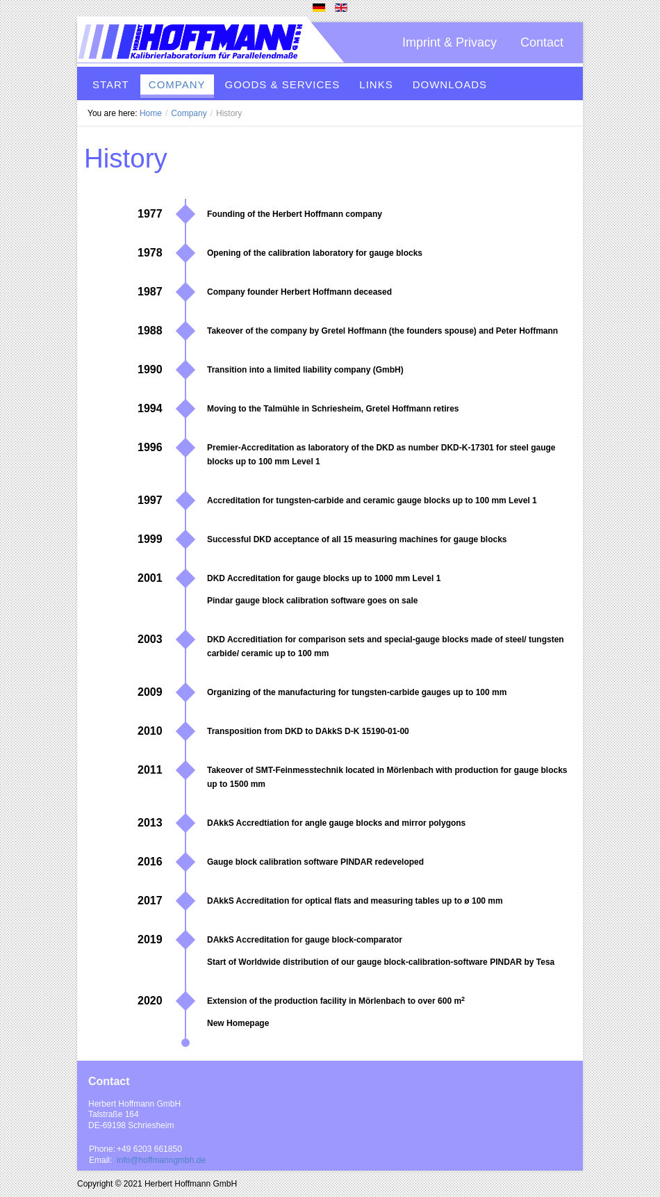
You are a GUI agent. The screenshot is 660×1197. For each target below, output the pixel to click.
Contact (541, 42)
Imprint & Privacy (449, 42)
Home (151, 113)
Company (188, 113)
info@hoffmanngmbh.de (161, 1160)
